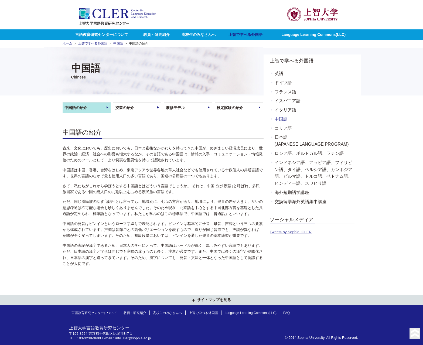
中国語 (118, 43)
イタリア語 (285, 109)
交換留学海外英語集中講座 (300, 201)
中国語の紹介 (75, 107)
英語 (279, 73)
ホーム (67, 43)
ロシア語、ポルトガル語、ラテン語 (309, 153)
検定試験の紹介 (230, 107)
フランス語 (285, 91)
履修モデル (175, 107)
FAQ (286, 313)
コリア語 (283, 128)
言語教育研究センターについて (101, 34)
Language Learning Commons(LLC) (313, 34)
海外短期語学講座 (292, 192)
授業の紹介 (124, 107)
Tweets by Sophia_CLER (291, 232)
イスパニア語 (288, 100)
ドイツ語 (283, 82)
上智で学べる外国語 (245, 34)
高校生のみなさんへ (199, 34)
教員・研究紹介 (156, 34)
